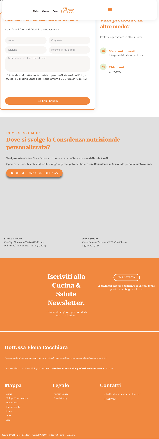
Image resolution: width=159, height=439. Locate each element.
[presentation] (28, 89)
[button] (110, 9)
